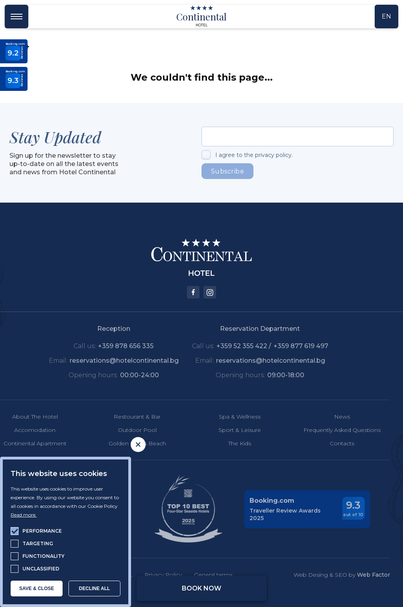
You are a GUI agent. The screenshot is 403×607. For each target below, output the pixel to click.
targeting (37, 543)
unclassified (40, 569)
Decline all (94, 588)
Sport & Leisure (228, 430)
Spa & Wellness (228, 416)
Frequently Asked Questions (330, 430)
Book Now (201, 588)
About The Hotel (23, 416)
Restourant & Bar (125, 416)
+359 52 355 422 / (233, 346)
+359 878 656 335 (114, 346)
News (330, 416)
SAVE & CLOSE (36, 588)
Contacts (330, 443)
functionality (43, 556)
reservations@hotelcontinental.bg (112, 360)
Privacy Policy (151, 574)
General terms (201, 574)
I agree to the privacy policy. (254, 155)
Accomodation (23, 430)
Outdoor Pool (125, 430)
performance (42, 531)
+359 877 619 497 (289, 346)
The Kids (227, 443)
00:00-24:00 (127, 375)
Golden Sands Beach (125, 443)
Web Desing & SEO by (330, 574)
